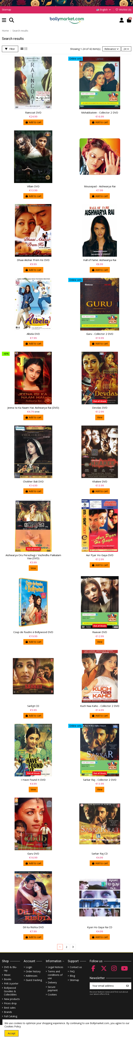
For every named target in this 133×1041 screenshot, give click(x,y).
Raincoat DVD (33, 112)
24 (126, 49)
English (104, 9)
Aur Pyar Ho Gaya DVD (99, 555)
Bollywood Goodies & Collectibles (10, 991)
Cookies (52, 994)
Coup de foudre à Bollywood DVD (33, 632)
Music (7, 974)
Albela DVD (33, 333)
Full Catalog (10, 1016)
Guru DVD (33, 853)
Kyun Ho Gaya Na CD (99, 927)
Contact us (76, 967)
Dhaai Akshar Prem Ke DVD (33, 260)
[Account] (121, 20)
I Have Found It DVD (33, 779)
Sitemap (6, 9)
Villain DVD (33, 186)
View (99, 417)
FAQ (72, 971)
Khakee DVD (99, 481)
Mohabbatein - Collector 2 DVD (99, 112)
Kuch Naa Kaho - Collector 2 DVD (99, 705)
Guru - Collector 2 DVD (99, 333)
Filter (10, 49)
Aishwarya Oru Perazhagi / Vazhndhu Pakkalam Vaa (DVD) (33, 557)
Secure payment (53, 988)
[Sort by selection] (111, 48)
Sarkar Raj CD (100, 853)
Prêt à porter (11, 983)
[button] (4, 20)
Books (7, 979)
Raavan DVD (99, 632)
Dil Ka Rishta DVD (33, 927)
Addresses (31, 975)
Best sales (10, 1007)
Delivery (52, 982)
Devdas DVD (99, 407)
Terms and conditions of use (55, 975)
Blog (72, 975)
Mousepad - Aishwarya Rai (100, 186)
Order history (33, 971)
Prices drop (10, 1003)
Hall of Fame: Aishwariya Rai (99, 260)
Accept (11, 1033)
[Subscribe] (127, 986)
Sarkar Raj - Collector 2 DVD (99, 779)
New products (12, 999)
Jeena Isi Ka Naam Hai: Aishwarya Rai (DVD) (33, 407)
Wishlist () (123, 9)
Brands (8, 1012)
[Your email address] (107, 986)
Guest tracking (34, 980)
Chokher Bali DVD (33, 481)
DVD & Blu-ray (10, 968)
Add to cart (33, 122)
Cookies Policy (13, 1026)
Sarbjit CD (33, 705)
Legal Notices (55, 967)
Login (29, 967)
